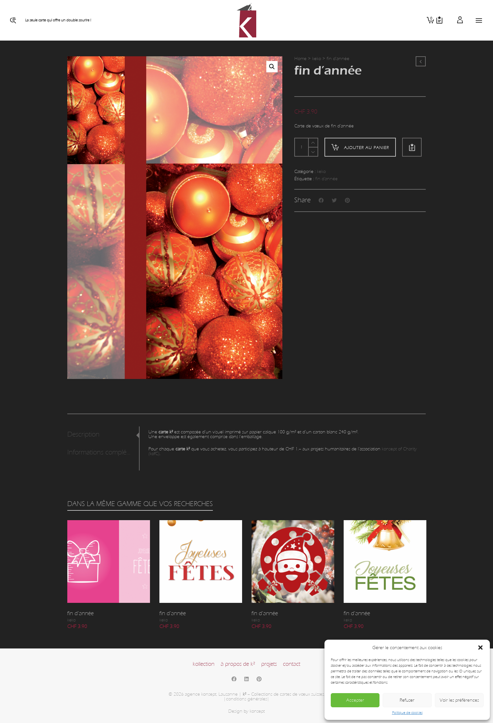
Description (83, 434)
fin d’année (80, 613)
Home (300, 58)
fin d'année (326, 178)
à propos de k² (238, 664)
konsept (257, 711)
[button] (480, 647)
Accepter (355, 700)
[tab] (103, 434)
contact (291, 664)
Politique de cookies (407, 712)
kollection (203, 664)
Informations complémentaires (101, 452)
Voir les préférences (459, 700)
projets (269, 664)
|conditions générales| (246, 699)
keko (316, 58)
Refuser (407, 700)
